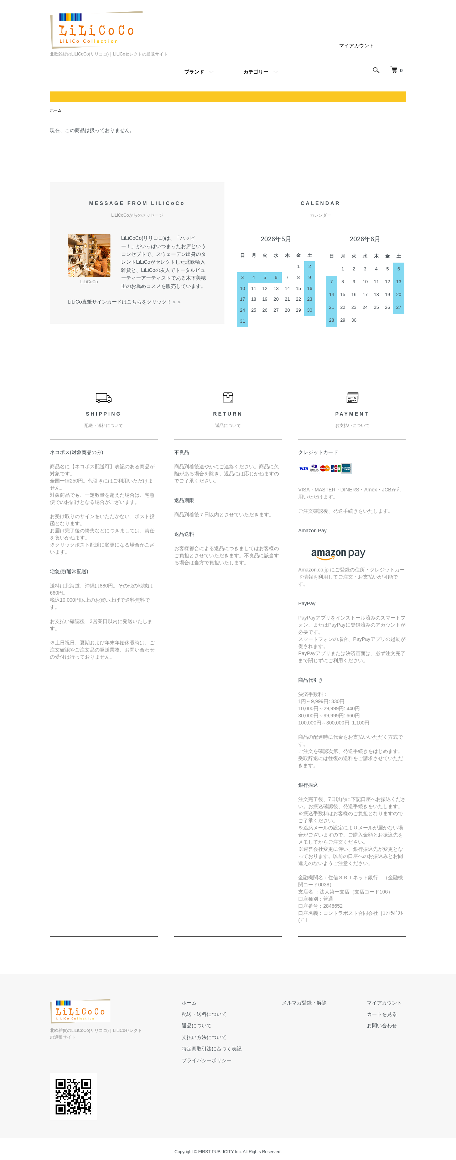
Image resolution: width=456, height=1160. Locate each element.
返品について (217, 1026)
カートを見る (386, 1015)
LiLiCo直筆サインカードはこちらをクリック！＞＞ (125, 302)
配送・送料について (224, 1015)
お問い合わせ (386, 1026)
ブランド (194, 72)
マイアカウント (356, 45)
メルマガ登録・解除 (316, 1003)
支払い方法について (224, 1038)
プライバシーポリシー (227, 1061)
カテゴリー (255, 72)
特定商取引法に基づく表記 (232, 1049)
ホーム (56, 110)
